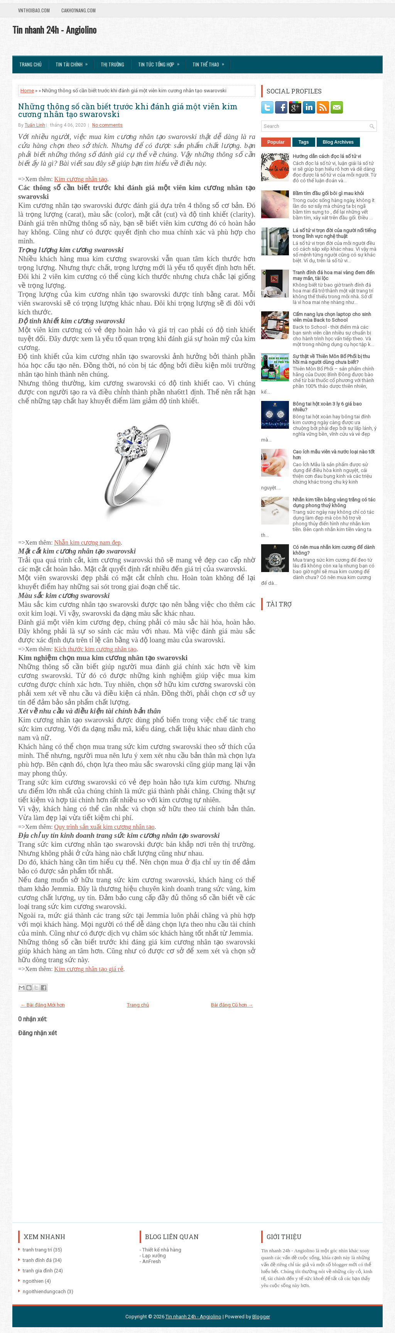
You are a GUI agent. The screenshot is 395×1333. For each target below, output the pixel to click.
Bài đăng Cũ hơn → (232, 1005)
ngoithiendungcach (44, 1291)
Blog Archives (338, 142)
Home (27, 90)
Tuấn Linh (35, 125)
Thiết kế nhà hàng (161, 1250)
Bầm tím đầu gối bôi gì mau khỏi (328, 193)
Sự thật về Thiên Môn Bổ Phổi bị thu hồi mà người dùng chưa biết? (331, 359)
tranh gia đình (38, 1271)
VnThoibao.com (34, 10)
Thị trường (112, 64)
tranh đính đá (37, 1260)
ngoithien (33, 1281)
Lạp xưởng (154, 1255)
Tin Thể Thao (210, 62)
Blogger (261, 1316)
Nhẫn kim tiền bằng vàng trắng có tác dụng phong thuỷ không (334, 502)
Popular (276, 142)
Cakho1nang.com (78, 10)
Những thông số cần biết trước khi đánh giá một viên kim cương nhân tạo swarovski (128, 110)
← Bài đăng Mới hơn (42, 1005)
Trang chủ (30, 64)
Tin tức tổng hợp (161, 62)
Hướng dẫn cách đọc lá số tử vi (327, 156)
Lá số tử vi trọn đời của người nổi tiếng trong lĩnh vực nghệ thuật (334, 233)
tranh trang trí (37, 1250)
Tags (304, 142)
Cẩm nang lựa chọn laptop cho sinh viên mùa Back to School (332, 317)
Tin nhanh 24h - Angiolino (54, 29)
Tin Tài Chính (74, 62)
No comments (107, 125)
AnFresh (151, 1261)
